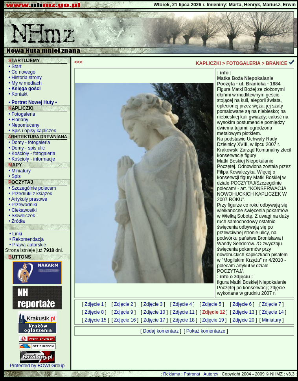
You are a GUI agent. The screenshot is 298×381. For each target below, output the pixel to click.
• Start (14, 66)
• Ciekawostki (21, 210)
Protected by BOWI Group (37, 365)
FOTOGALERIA (243, 63)
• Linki (14, 234)
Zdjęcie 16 (125, 320)
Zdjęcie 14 (272, 312)
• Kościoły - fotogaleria (30, 153)
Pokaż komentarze (205, 331)
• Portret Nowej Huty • (31, 102)
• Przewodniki (21, 204)
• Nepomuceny (22, 125)
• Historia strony (24, 77)
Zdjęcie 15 (95, 320)
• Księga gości (23, 88)
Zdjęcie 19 (213, 320)
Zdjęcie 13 (243, 312)
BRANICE (276, 63)
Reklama (171, 374)
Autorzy (211, 374)
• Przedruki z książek (29, 193)
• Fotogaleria (20, 114)
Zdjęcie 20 (243, 320)
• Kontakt (17, 94)
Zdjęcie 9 (123, 312)
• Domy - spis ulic (25, 148)
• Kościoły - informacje (30, 159)
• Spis (13, 176)
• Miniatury (18, 171)
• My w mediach (24, 83)
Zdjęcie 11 (183, 312)
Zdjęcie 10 (154, 312)
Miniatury (271, 320)
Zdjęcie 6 (242, 304)
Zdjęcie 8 (94, 312)
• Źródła (15, 221)
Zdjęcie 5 (211, 304)
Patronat (192, 374)
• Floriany (17, 119)
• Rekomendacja (25, 239)
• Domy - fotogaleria (28, 142)
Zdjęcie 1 (94, 304)
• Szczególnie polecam (31, 188)
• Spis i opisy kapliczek (31, 130)
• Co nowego (20, 72)
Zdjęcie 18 (183, 320)
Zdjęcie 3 (153, 304)
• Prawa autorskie (26, 245)
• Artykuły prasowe (26, 199)
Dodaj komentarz (161, 331)
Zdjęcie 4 (182, 304)
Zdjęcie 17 (154, 320)
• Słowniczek (20, 215)
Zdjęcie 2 (123, 304)
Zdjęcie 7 (271, 304)
